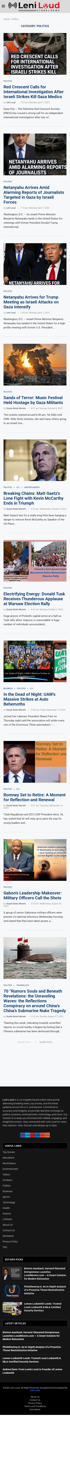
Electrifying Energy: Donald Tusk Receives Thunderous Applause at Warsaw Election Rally (34, 599)
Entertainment (10, 1169)
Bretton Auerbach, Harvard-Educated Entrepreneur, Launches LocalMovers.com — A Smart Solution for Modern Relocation (31, 1336)
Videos (6, 1174)
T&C (5, 1247)
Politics (7, 1185)
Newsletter (8, 1157)
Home (6, 19)
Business (7, 1191)
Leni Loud (10, 102)
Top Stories (9, 1152)
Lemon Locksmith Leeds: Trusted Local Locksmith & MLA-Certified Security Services (42, 1307)
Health (6, 1208)
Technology (9, 1202)
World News (9, 1163)
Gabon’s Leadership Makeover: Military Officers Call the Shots (33, 895)
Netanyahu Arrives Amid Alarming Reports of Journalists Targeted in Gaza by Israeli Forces (34, 195)
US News (7, 1180)
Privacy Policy (10, 1241)
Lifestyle (7, 1219)
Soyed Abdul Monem (16, 408)
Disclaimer (8, 1236)
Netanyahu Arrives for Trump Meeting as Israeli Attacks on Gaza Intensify (31, 302)
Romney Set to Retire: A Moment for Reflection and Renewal (35, 797)
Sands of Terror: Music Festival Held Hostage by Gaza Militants (33, 400)
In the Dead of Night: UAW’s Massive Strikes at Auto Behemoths (29, 699)
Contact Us (9, 1230)
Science (7, 1213)
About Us (8, 1224)
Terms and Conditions (35, 1406)
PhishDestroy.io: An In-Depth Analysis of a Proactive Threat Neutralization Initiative (45, 1290)
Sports (6, 1196)
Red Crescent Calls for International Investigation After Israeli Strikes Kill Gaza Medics (34, 92)
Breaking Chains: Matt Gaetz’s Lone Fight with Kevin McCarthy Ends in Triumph (33, 498)
